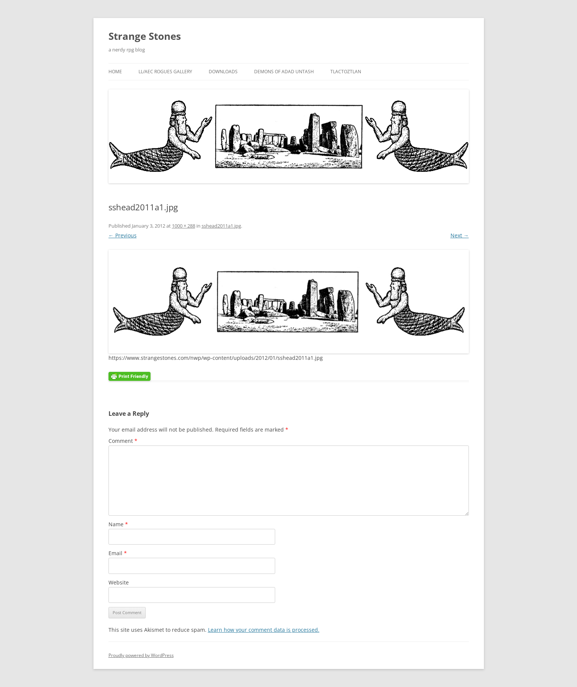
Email (117, 553)
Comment (122, 440)
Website (118, 582)
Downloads (223, 71)
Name (118, 524)
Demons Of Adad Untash (284, 71)
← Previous (122, 235)
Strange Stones (144, 36)
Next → (459, 235)
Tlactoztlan (345, 71)
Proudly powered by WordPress (141, 655)
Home (115, 71)
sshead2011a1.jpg (221, 225)
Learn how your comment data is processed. (263, 629)
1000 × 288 (183, 225)
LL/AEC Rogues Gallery (165, 71)
